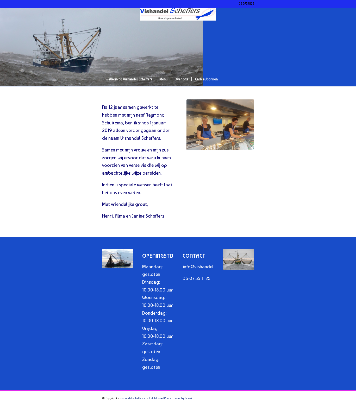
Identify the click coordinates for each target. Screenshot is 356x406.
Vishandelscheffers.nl (133, 398)
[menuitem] (129, 79)
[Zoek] (250, 92)
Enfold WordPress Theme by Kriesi (170, 398)
